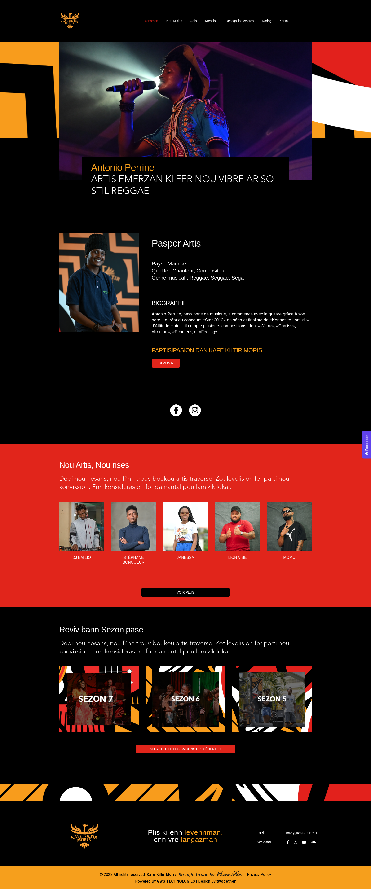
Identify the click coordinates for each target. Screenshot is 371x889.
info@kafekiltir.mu (301, 833)
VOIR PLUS (185, 592)
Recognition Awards (240, 21)
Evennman (150, 21)
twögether (226, 881)
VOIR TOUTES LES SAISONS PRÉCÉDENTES (185, 749)
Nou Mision (174, 21)
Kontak (284, 21)
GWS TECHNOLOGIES (176, 881)
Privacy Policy (259, 874)
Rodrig (266, 21)
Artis (193, 21)
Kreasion (211, 21)
